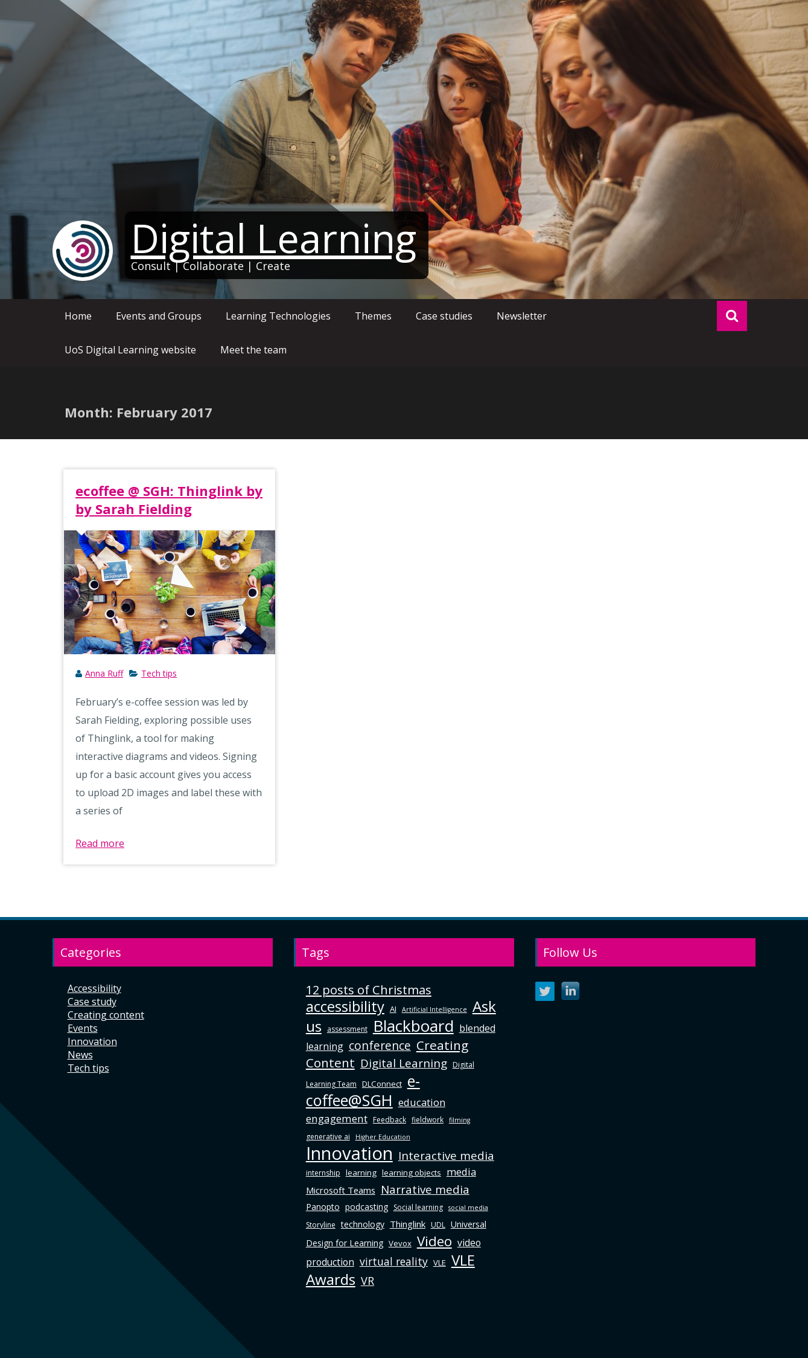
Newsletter (522, 316)
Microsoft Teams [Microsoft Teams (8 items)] (340, 1190)
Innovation (92, 1041)
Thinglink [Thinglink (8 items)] (407, 1224)
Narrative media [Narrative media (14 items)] (425, 1189)
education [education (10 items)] (421, 1102)
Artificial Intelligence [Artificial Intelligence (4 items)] (434, 1009)
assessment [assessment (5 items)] (347, 1029)
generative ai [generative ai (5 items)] (328, 1136)
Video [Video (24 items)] (434, 1241)
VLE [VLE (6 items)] (439, 1262)
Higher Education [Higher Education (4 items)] (382, 1137)
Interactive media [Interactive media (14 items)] (446, 1155)
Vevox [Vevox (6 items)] (400, 1243)
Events (83, 1028)
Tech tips (159, 673)
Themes (373, 316)
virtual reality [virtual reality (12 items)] (394, 1261)
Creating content (106, 1015)
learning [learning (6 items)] (361, 1172)
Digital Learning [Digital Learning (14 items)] (403, 1062)
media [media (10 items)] (461, 1172)
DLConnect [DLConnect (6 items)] (382, 1083)
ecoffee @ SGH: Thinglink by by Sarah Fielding (168, 499)
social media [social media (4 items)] (468, 1207)
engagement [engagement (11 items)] (336, 1118)
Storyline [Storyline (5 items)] (321, 1225)
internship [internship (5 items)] (323, 1173)
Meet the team (253, 349)
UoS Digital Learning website (130, 349)
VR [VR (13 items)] (367, 1280)
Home (78, 316)
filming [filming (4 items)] (459, 1120)
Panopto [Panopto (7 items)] (323, 1206)
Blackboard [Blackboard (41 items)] (413, 1026)
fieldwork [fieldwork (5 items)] (428, 1120)
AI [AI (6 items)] (393, 1008)
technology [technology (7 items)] (362, 1224)
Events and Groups (159, 316)
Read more (99, 843)
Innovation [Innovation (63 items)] (349, 1153)
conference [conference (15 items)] (380, 1046)
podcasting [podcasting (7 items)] (366, 1206)
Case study (92, 1001)
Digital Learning (273, 238)
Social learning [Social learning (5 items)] (418, 1207)
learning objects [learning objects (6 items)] (411, 1172)
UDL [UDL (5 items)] (438, 1225)
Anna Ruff (104, 673)
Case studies (444, 316)
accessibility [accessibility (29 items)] (345, 1006)
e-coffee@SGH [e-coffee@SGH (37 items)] (363, 1090)
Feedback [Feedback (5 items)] (389, 1120)
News (80, 1054)
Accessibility (94, 988)
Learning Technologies (278, 316)
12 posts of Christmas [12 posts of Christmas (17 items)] (368, 990)
